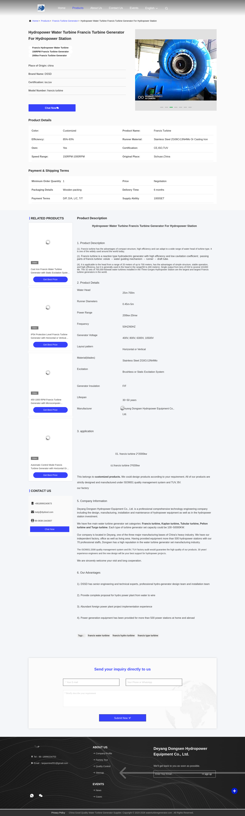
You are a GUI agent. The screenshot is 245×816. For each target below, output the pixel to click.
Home (62, 8)
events (134, 8)
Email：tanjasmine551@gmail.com (49, 763)
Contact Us (116, 8)
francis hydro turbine (124, 635)
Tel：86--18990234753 (43, 756)
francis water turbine (99, 635)
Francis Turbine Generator (65, 21)
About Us (96, 8)
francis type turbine (148, 635)
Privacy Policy (58, 812)
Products (78, 8)
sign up (206, 774)
